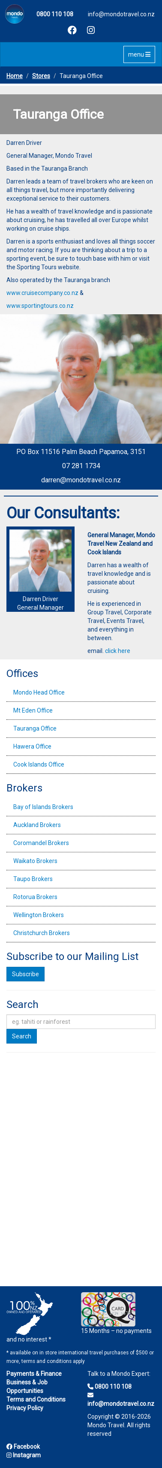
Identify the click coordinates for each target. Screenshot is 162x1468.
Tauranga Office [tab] (35, 728)
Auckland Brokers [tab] (37, 824)
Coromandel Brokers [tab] (41, 842)
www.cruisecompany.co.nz (42, 292)
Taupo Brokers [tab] (33, 878)
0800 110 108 (109, 1386)
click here (117, 650)
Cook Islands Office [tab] (38, 764)
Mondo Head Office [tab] (39, 692)
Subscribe (25, 974)
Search (21, 1036)
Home (14, 75)
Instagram (23, 1455)
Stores (41, 75)
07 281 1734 (81, 466)
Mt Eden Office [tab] (33, 710)
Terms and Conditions (36, 1399)
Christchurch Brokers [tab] (41, 933)
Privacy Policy (24, 1408)
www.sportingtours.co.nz (40, 305)
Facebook (23, 1446)
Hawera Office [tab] (32, 746)
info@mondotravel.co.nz (121, 14)
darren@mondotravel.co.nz (81, 480)
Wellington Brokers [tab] (38, 914)
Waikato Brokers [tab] (35, 860)
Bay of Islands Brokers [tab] (43, 806)
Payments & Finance (34, 1373)
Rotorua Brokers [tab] (35, 896)
